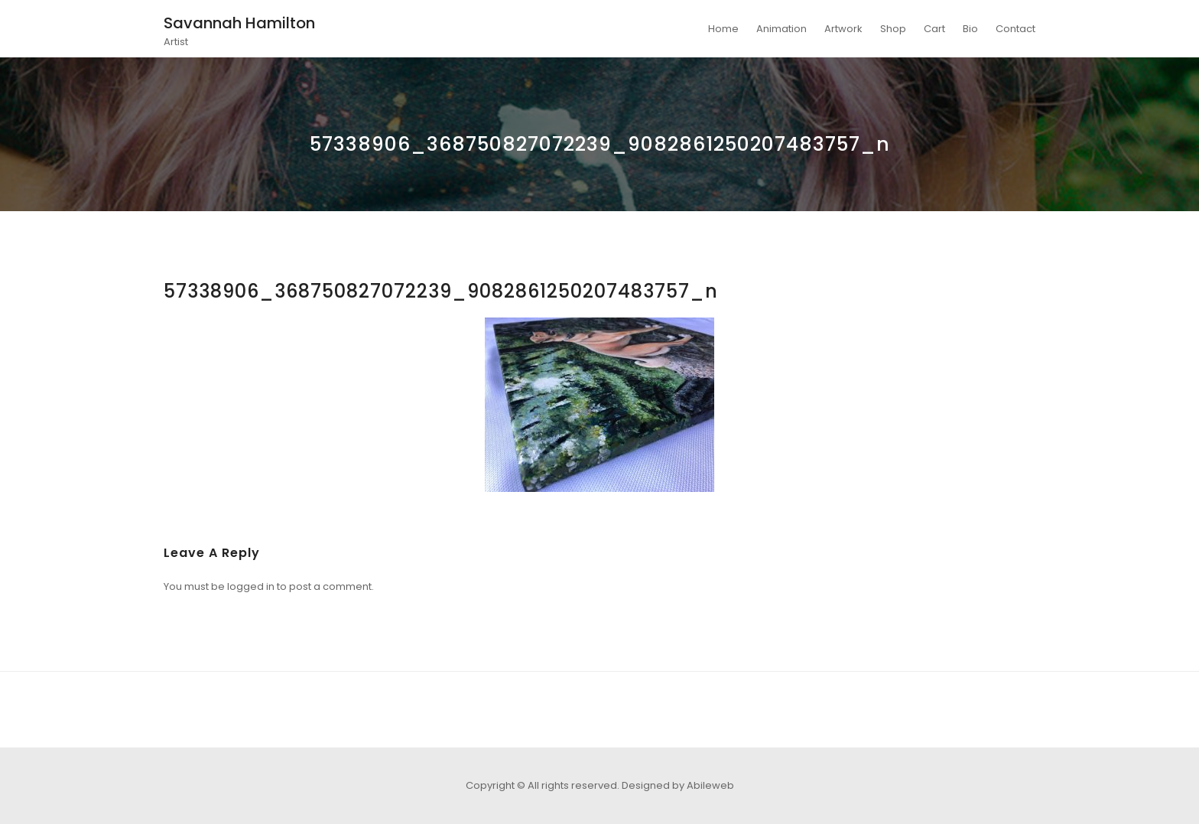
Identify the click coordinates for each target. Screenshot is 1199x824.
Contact (1015, 28)
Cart (934, 28)
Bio (970, 28)
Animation (781, 28)
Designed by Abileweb (678, 785)
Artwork (843, 28)
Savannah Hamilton (239, 23)
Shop (893, 28)
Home (723, 28)
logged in (251, 586)
